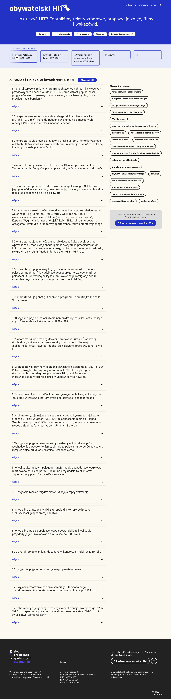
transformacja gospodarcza (126, 167)
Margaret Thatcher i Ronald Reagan (129, 98)
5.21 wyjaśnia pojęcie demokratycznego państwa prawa (46, 569)
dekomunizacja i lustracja (124, 160)
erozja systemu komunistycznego (128, 105)
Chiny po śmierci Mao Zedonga (127, 112)
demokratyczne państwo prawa (128, 194)
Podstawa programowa (136, 4)
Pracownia (110, 54)
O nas (153, 4)
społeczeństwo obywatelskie (126, 180)
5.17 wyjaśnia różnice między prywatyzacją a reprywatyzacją (50, 492)
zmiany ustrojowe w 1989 (125, 187)
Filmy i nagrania (83, 34)
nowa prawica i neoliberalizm (126, 92)
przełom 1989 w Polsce (146, 139)
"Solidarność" (118, 119)
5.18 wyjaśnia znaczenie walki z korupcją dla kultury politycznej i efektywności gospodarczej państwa (52, 511)
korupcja (155, 173)
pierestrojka (118, 132)
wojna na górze (148, 201)
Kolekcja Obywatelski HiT (122, 34)
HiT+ (138, 54)
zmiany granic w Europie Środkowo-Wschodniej (135, 153)
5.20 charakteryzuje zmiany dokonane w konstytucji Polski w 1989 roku (56, 551)
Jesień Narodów (120, 139)
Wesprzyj (100, 34)
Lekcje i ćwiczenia (62, 34)
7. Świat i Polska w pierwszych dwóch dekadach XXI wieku (84, 58)
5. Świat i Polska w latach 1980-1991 (22, 56)
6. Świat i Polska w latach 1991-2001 (52, 56)
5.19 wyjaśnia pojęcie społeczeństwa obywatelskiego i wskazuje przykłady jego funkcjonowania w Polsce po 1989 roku (51, 532)
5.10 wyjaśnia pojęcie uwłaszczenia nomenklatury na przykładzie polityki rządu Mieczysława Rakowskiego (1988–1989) (57, 319)
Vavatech (157, 694)
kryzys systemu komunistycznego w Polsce (134, 126)
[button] (17, 57)
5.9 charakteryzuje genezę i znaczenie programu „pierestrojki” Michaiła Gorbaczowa (56, 298)
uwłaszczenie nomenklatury (145, 132)
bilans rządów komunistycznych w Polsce (132, 146)
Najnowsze (43, 34)
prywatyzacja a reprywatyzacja (128, 173)
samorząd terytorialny (123, 201)
